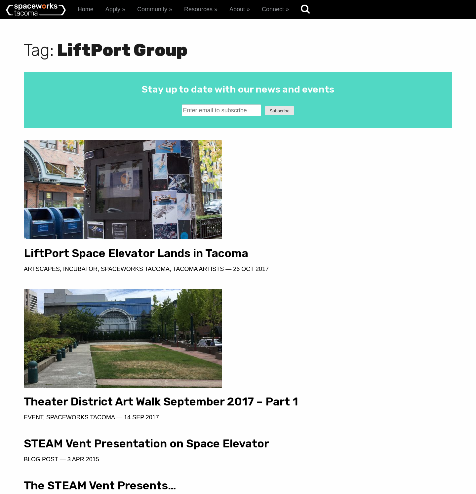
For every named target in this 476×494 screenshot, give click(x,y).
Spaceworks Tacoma (135, 282)
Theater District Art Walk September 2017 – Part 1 (342, 260)
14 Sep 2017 (359, 282)
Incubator (80, 282)
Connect (273, 9)
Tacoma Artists (198, 282)
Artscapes (42, 282)
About (237, 9)
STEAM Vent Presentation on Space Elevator (122, 324)
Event (251, 282)
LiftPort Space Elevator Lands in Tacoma (113, 260)
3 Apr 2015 (83, 346)
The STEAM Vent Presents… (318, 308)
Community (152, 9)
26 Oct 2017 (49, 291)
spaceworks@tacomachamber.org (396, 454)
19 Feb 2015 (303, 324)
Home (86, 9)
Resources (198, 9)
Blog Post (41, 346)
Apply (112, 9)
